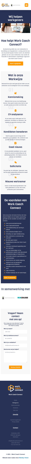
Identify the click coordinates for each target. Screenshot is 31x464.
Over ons (15, 410)
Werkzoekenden (15, 405)
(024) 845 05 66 (15, 442)
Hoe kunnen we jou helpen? (11, 349)
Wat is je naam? (8, 329)
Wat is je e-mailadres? (10, 342)
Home (15, 400)
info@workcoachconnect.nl (15, 441)
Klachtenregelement (15, 420)
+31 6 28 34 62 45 (15, 444)
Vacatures (15, 407)
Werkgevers (15, 402)
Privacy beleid (15, 421)
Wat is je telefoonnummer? (11, 335)
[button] (26, 5)
